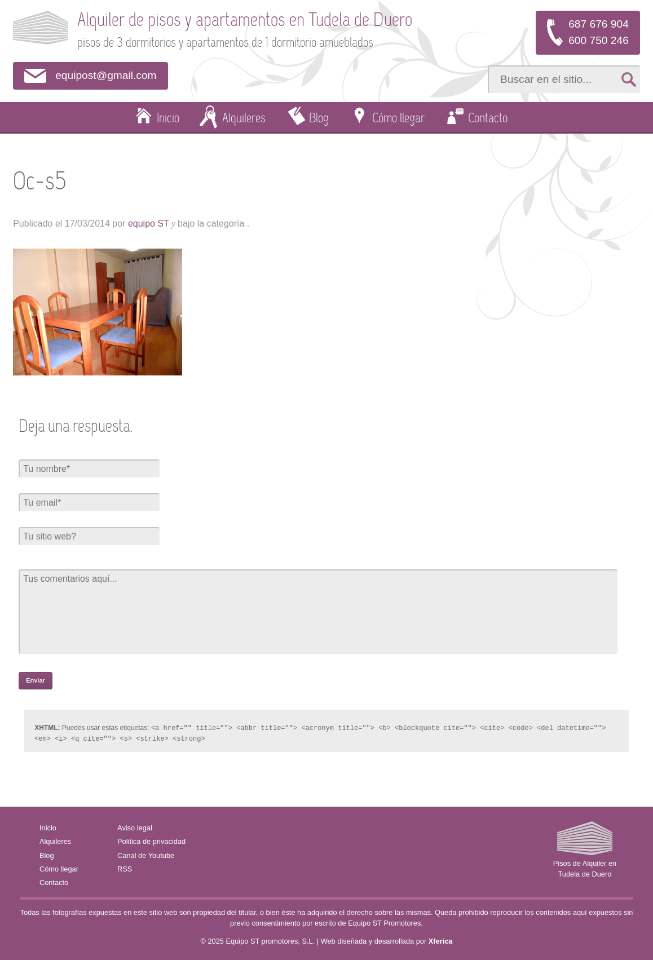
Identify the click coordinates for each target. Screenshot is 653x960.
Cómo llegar (398, 119)
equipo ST (148, 223)
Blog (319, 119)
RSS (124, 868)
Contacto (488, 119)
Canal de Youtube (145, 854)
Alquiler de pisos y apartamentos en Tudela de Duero (244, 21)
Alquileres (244, 119)
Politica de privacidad (151, 840)
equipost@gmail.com (105, 75)
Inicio (168, 119)
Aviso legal (134, 826)
